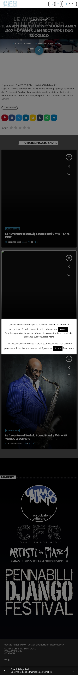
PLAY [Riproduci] (69, 4)
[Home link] (10, 4)
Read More (48, 336)
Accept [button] (63, 329)
